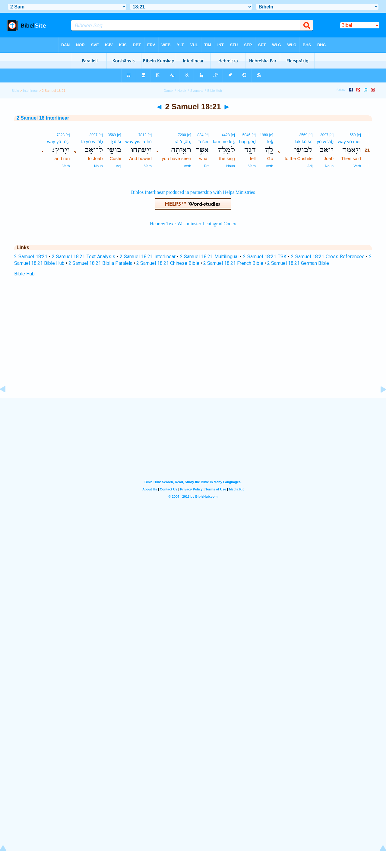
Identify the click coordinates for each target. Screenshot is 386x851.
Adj (309, 166)
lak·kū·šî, (303, 141)
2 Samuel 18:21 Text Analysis (83, 256)
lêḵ (270, 141)
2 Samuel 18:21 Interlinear (148, 256)
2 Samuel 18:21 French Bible (233, 263)
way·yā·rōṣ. (58, 141)
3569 (303, 135)
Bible (15, 90)
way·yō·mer (349, 141)
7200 (182, 135)
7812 (142, 135)
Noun (329, 166)
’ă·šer (203, 141)
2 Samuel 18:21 (30, 256)
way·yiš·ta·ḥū (138, 141)
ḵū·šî (116, 141)
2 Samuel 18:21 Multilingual (209, 256)
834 (201, 135)
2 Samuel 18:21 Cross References (328, 256)
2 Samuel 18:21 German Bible (298, 263)
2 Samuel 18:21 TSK (264, 256)
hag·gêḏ (247, 141)
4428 (226, 135)
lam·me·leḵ (224, 141)
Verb (357, 166)
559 (353, 135)
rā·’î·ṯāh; (183, 141)
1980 (264, 135)
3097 (324, 135)
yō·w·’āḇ (325, 141)
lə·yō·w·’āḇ (92, 141)
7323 (60, 135)
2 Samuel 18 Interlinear (43, 117)
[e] (359, 135)
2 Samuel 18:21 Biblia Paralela (100, 263)
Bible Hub (24, 274)
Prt (206, 166)
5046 (246, 135)
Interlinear (30, 90)
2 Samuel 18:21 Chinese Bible (167, 263)
